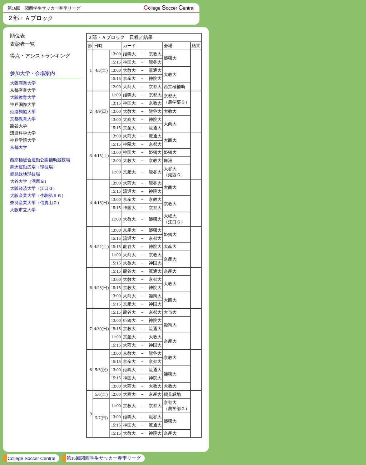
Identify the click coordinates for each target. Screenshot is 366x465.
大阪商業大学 (23, 83)
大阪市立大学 (23, 209)
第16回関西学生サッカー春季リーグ (103, 458)
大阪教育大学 (23, 97)
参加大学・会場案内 (32, 73)
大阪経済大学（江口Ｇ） (33, 188)
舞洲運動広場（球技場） (33, 167)
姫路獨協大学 (23, 111)
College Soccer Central (31, 458)
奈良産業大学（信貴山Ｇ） (35, 202)
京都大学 (18, 147)
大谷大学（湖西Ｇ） (29, 181)
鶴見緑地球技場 (25, 174)
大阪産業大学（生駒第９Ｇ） (38, 195)
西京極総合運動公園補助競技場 (40, 159)
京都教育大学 (23, 118)
